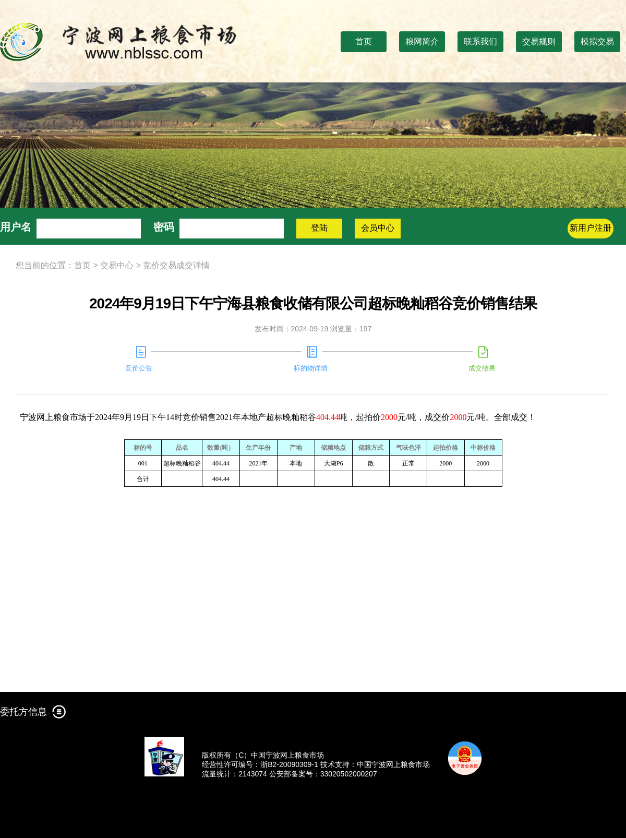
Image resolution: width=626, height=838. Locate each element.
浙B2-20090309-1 (289, 764)
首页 (363, 41)
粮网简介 (422, 41)
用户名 (15, 227)
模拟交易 (597, 41)
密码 (163, 227)
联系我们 (480, 41)
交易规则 (539, 41)
